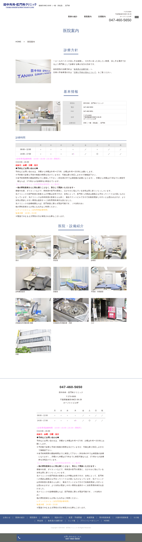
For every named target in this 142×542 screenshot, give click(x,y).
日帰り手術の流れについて (85, 72)
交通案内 (102, 17)
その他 (136, 517)
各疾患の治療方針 (81, 69)
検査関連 (90, 517)
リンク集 (71, 521)
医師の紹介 (72, 17)
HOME (18, 42)
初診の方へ (59, 517)
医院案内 (88, 17)
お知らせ (6, 517)
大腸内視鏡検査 (121, 517)
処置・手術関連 (75, 517)
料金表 (40, 521)
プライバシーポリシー (89, 521)
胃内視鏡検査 (104, 517)
